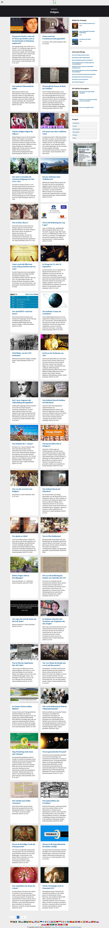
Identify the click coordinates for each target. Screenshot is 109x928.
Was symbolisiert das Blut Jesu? (87, 23)
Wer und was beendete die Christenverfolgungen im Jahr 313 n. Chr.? (23, 179)
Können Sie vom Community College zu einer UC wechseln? (88, 100)
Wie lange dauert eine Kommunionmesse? (82, 77)
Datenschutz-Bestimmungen (73, 927)
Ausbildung (76, 123)
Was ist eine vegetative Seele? (86, 107)
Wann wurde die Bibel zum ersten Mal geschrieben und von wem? (24, 266)
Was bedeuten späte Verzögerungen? (81, 57)
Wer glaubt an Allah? (20, 536)
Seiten (74, 138)
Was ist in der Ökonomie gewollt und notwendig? (84, 74)
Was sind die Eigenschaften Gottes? (80, 55)
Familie (75, 126)
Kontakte (61, 927)
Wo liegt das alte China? (85, 39)
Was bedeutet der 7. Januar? (22, 444)
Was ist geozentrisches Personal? (54, 752)
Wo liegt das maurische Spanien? (80, 79)
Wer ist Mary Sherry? (20, 223)
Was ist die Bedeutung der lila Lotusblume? (82, 60)
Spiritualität (76, 132)
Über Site (54, 927)
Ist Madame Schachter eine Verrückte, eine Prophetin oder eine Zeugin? (53, 621)
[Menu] (2, 2)
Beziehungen (76, 129)
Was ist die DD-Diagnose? (78, 82)
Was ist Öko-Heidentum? (51, 536)
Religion (75, 135)
